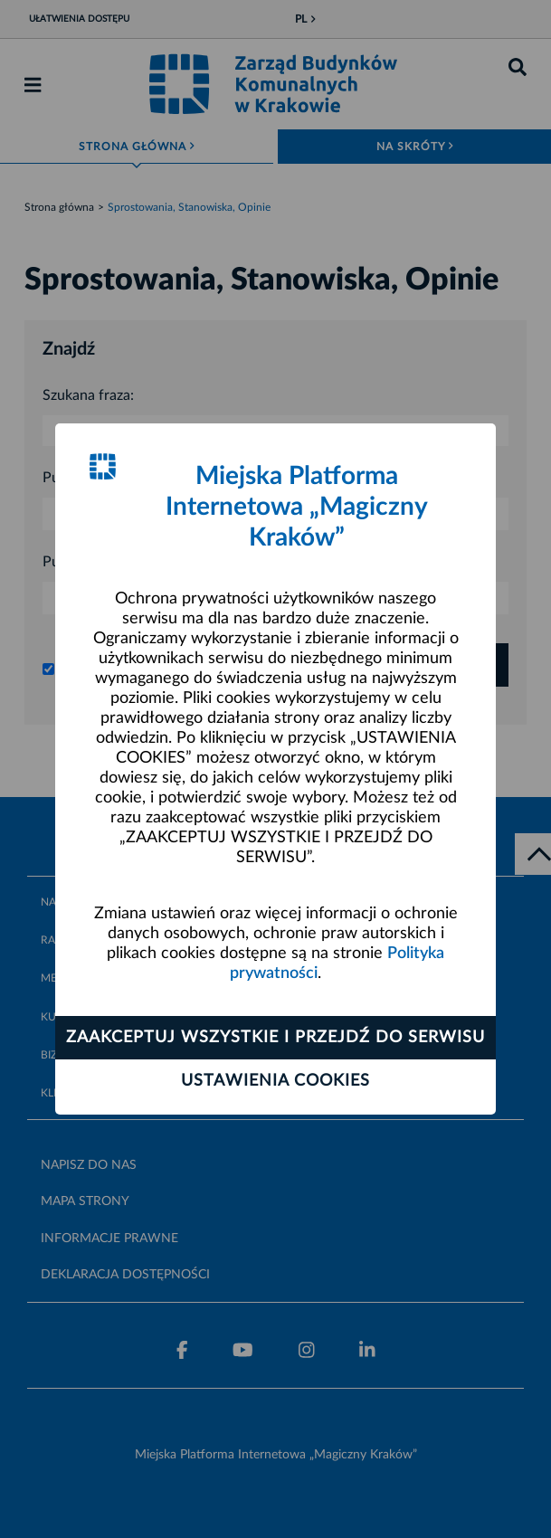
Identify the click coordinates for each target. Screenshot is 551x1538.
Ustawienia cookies (275, 1081)
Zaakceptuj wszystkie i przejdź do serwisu (275, 1038)
